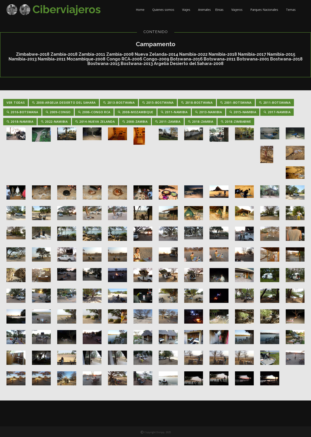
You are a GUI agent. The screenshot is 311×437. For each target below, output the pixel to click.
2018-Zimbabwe (236, 121)
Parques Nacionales (266, 10)
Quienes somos (165, 10)
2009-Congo (58, 112)
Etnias (221, 10)
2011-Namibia (174, 112)
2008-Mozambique (135, 112)
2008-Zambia (135, 121)
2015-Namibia (242, 112)
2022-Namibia (54, 121)
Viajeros (238, 10)
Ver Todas (15, 102)
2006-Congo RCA (94, 112)
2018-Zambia (200, 121)
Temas (292, 10)
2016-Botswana (22, 112)
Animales (204, 10)
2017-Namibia (276, 112)
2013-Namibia (208, 112)
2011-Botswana (275, 102)
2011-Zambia (168, 121)
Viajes (188, 10)
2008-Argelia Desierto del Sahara (64, 102)
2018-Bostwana (197, 102)
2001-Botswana (236, 102)
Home (142, 10)
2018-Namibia (19, 121)
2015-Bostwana (158, 102)
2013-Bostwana (119, 102)
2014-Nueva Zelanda (95, 121)
